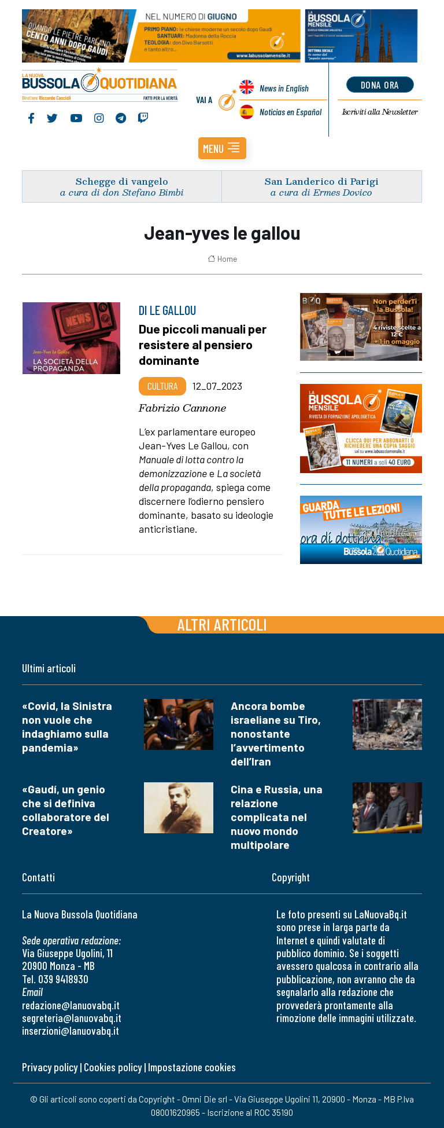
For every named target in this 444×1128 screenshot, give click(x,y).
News (284, 87)
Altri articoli (222, 624)
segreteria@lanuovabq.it (71, 1017)
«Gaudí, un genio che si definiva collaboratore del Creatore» (65, 809)
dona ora (380, 84)
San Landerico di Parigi (322, 181)
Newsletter (380, 112)
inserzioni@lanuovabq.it (70, 1030)
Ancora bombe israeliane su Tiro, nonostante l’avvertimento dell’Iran (276, 733)
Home (222, 258)
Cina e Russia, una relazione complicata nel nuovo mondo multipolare (277, 816)
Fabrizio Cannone (182, 407)
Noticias (290, 111)
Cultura (162, 385)
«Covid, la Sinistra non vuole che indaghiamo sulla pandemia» (67, 726)
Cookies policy (113, 1067)
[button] (222, 148)
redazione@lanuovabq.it (71, 1005)
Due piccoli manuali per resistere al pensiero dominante (203, 344)
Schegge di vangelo (122, 181)
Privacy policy (49, 1067)
